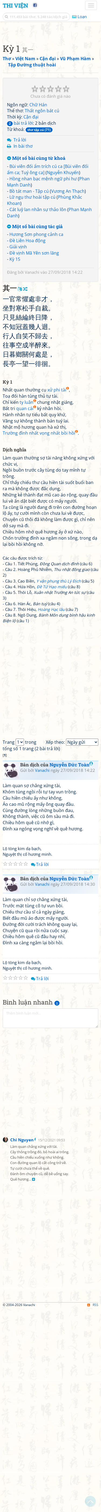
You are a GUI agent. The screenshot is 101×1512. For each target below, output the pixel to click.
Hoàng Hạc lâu (51, 811)
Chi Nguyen (22, 1342)
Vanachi (32, 474)
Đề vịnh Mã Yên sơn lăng (34, 455)
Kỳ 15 (14, 462)
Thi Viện (15, 5)
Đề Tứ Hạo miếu (52, 789)
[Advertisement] (50, 81)
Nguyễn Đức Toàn (71, 967)
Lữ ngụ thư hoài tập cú (32, 399)
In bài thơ (23, 348)
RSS (92, 1507)
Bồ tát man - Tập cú (29, 394)
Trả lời (19, 342)
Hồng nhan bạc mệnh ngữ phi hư (43, 381)
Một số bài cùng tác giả (35, 429)
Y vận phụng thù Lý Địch (58, 783)
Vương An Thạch (68, 394)
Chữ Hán (38, 307)
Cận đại (31, 319)
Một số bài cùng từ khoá (36, 360)
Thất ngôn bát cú (42, 313)
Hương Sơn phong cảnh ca (36, 437)
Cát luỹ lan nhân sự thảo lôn (37, 412)
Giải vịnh (18, 449)
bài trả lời (20, 326)
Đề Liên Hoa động (27, 443)
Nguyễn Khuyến (63, 375)
